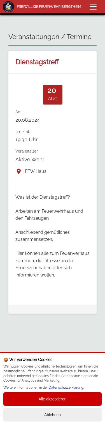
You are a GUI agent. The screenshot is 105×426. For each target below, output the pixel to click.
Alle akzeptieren (53, 399)
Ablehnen (52, 415)
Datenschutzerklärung (66, 387)
